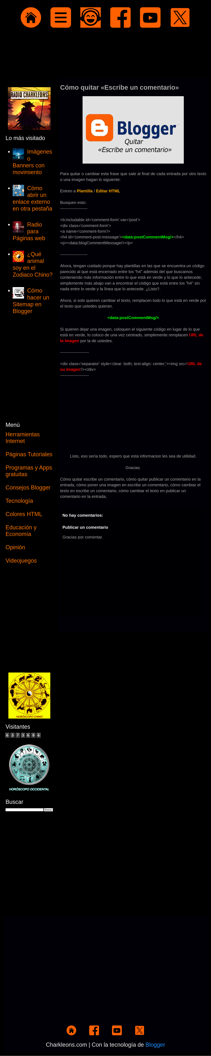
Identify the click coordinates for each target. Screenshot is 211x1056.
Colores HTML (24, 514)
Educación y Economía (21, 530)
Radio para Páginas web (29, 231)
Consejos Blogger (28, 487)
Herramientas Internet (23, 437)
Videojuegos (21, 560)
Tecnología (19, 501)
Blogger (155, 1044)
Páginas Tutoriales (29, 454)
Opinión (15, 547)
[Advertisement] (105, 54)
